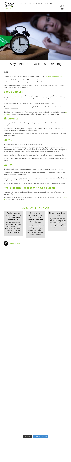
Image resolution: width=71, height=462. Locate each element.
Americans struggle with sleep (53, 76)
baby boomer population (16, 96)
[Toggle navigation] (62, 7)
